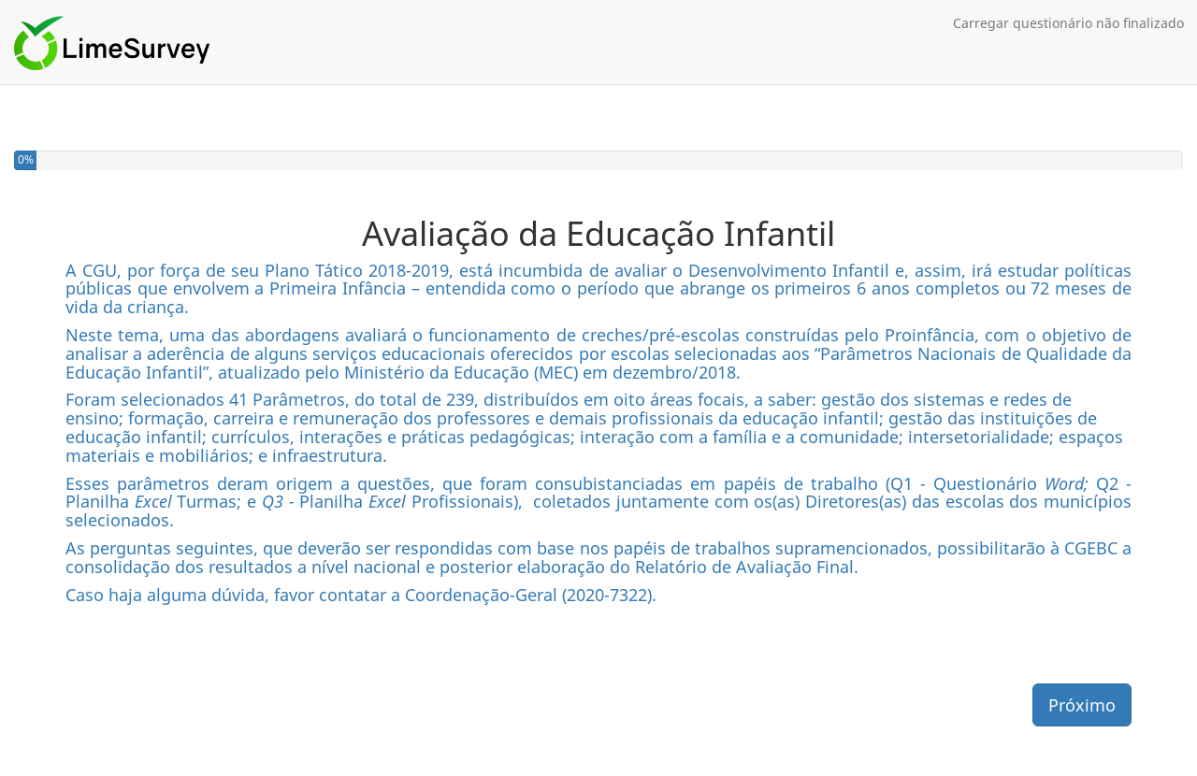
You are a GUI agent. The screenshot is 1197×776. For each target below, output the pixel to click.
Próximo (1082, 705)
